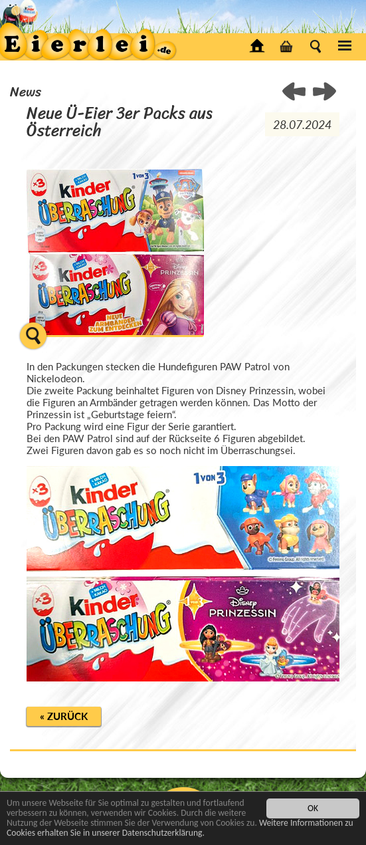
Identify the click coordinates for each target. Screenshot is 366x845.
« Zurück (64, 716)
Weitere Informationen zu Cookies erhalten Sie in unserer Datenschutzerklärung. (180, 828)
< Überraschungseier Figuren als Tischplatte (324, 92)
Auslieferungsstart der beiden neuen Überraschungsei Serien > (295, 92)
